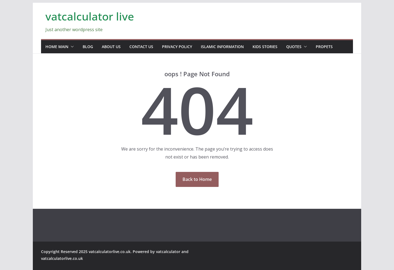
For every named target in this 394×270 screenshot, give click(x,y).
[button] (71, 47)
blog (88, 46)
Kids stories (265, 46)
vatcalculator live (89, 16)
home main (56, 46)
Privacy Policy (177, 46)
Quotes (294, 46)
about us (111, 46)
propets (324, 46)
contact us (141, 46)
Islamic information (222, 46)
